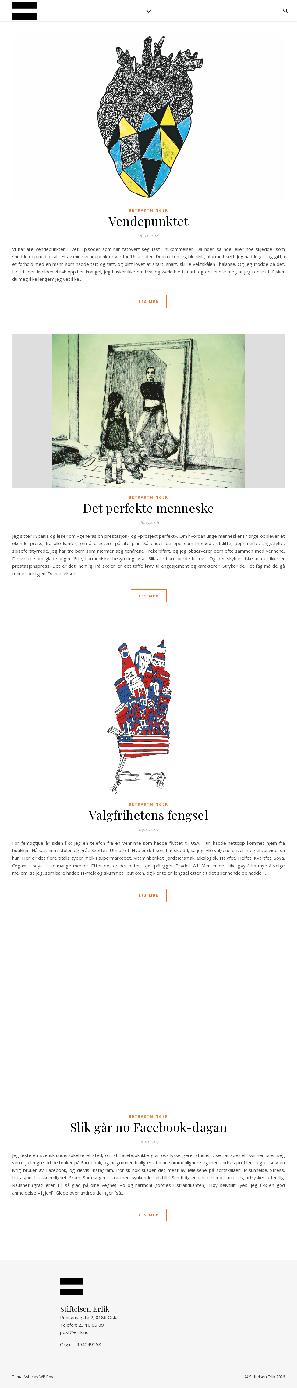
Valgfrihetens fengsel (148, 815)
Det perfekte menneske (148, 508)
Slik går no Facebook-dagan (148, 1127)
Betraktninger (148, 210)
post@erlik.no (74, 1332)
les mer (149, 301)
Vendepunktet (148, 221)
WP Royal (48, 1376)
